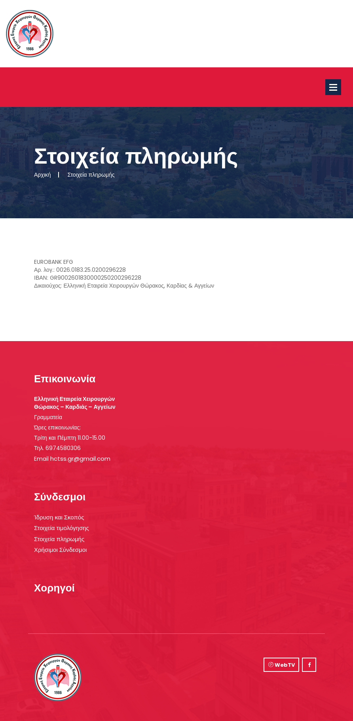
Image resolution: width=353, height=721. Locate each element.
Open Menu (333, 87)
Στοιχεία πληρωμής (59, 539)
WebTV (281, 665)
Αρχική (42, 175)
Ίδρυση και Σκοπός (59, 517)
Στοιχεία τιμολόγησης (61, 528)
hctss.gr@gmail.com (80, 458)
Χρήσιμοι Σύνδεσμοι (60, 550)
